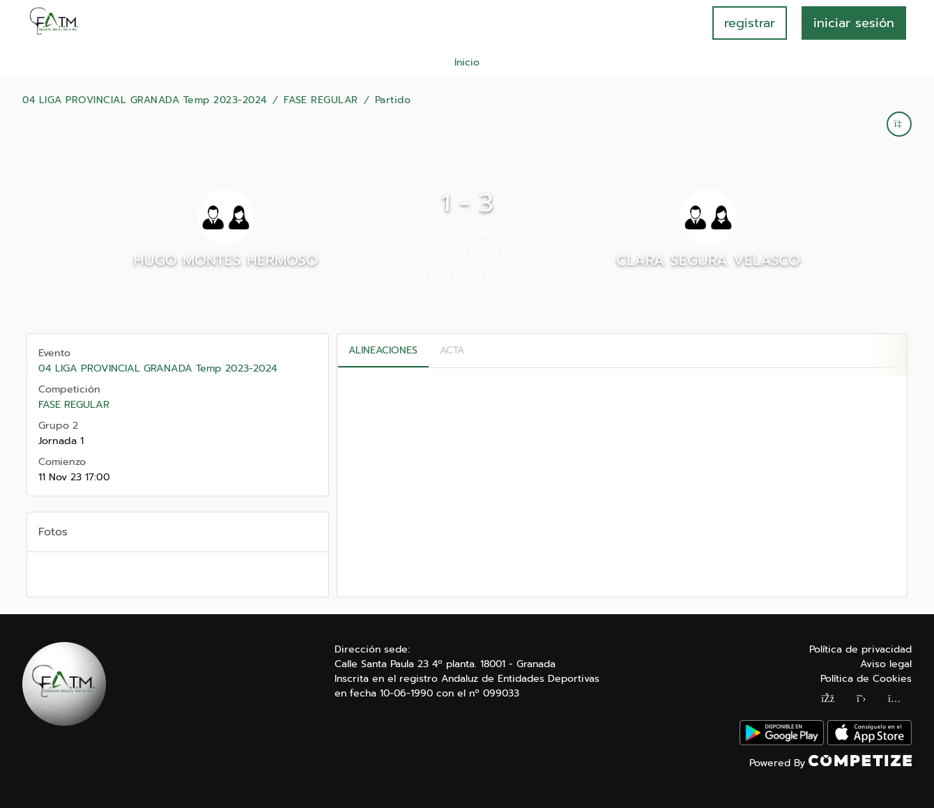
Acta (452, 350)
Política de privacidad (860, 649)
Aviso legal (886, 664)
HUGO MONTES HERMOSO (226, 260)
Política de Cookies (866, 678)
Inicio (467, 62)
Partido (393, 100)
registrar (749, 23)
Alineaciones (383, 350)
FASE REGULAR (321, 100)
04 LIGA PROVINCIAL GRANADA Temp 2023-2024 (144, 100)
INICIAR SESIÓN (853, 23)
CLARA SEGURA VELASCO (708, 260)
